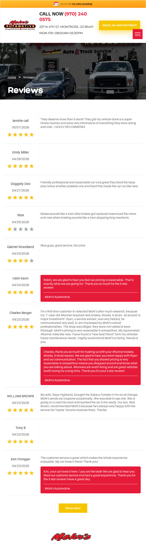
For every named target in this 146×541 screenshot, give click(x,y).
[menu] (138, 34)
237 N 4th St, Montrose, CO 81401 (66, 27)
